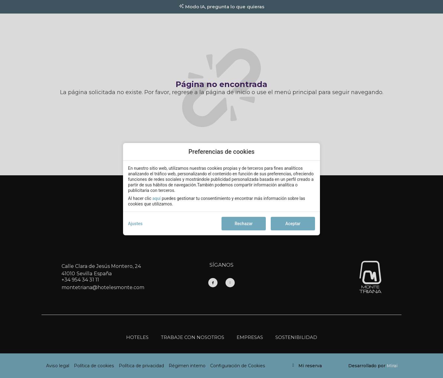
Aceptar (292, 223)
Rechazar (244, 223)
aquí (156, 198)
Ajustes (135, 223)
